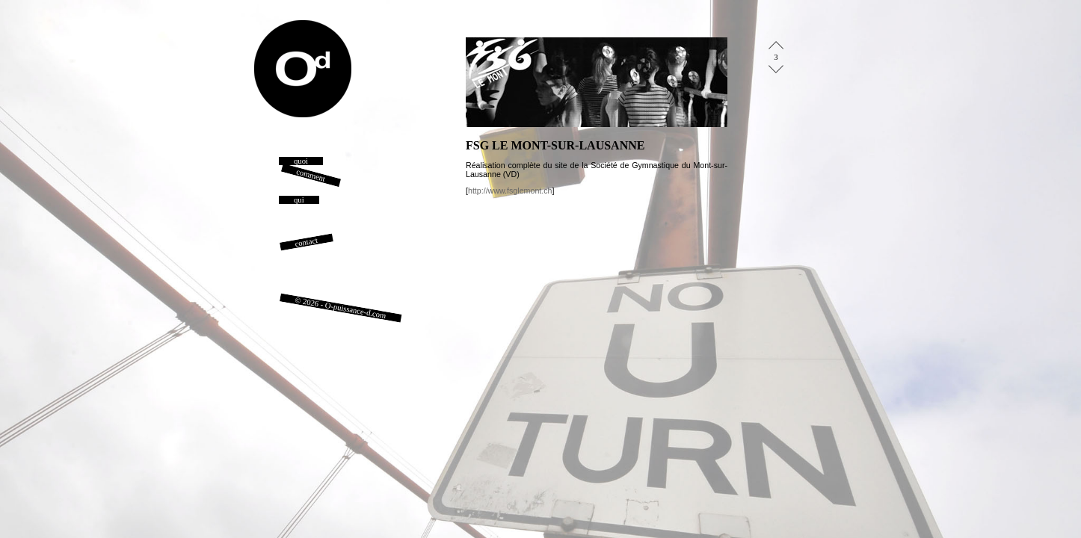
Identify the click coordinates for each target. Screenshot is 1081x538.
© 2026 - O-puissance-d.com (341, 308)
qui (299, 200)
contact (306, 242)
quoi (301, 161)
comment (310, 175)
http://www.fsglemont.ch (510, 190)
